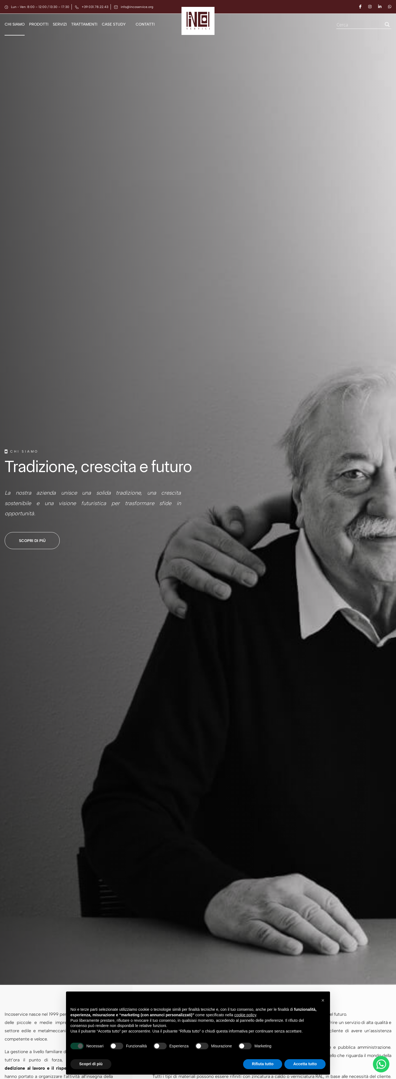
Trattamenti (84, 24)
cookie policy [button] (245, 1015)
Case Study (114, 24)
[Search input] (359, 24)
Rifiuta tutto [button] (263, 1064)
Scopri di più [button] (91, 1064)
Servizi (60, 24)
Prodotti (38, 24)
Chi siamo (15, 24)
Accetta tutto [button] (305, 1064)
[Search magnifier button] (387, 24)
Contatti (145, 24)
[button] (322, 1000)
